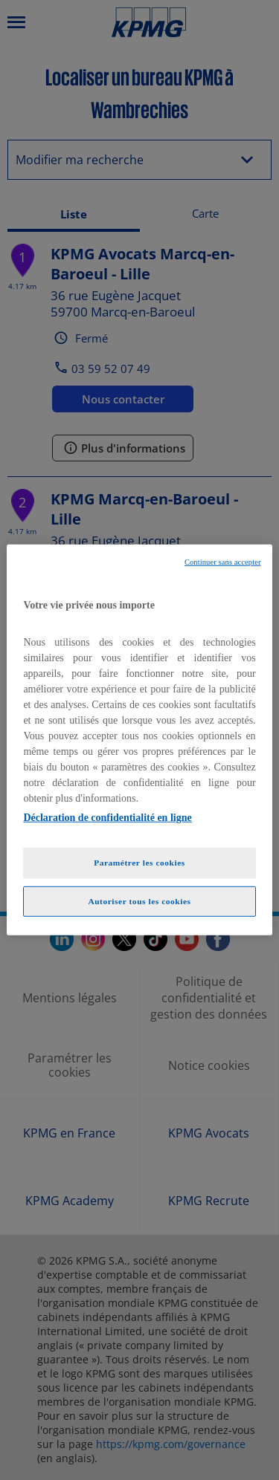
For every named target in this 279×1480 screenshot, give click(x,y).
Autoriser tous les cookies (139, 900)
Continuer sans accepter (223, 562)
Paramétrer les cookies (139, 861)
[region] (139, 740)
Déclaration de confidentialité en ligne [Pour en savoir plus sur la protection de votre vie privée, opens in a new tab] (107, 816)
